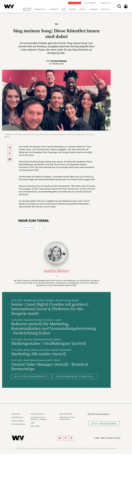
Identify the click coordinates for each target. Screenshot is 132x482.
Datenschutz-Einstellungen (39, 418)
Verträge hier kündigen (67, 418)
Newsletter (106, 3)
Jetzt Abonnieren (104, 423)
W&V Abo (75, 3)
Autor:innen (18, 424)
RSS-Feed (35, 426)
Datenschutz (38, 414)
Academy (72, 9)
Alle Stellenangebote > (31, 376)
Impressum (17, 417)
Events (82, 9)
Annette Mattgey (59, 61)
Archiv (45, 228)
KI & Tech (64, 9)
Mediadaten (66, 414)
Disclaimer (18, 421)
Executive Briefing (27, 9)
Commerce (54, 9)
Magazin (94, 9)
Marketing (39, 9)
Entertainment (28, 228)
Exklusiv (105, 9)
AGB (33, 423)
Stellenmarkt (90, 3)
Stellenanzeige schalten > (75, 376)
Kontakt (16, 414)
